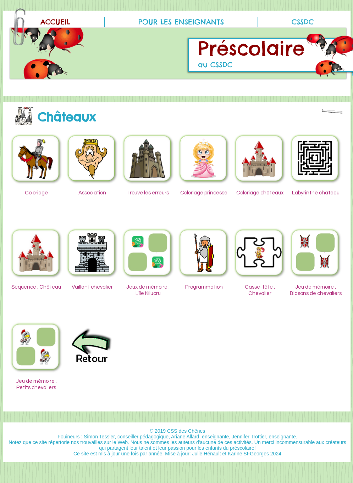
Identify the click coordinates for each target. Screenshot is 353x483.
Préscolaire (251, 48)
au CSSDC (215, 64)
